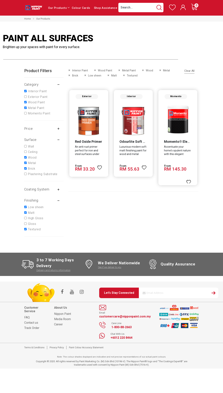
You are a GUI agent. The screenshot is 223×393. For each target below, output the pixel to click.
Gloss (32, 224)
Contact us (31, 322)
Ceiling (33, 152)
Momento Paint (39, 113)
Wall (31, 146)
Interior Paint (37, 91)
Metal (32, 163)
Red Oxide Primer (87, 142)
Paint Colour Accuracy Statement (86, 347)
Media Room (62, 319)
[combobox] (140, 7)
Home (27, 18)
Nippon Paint (62, 314)
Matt (31, 213)
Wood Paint (36, 102)
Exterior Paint (38, 97)
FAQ (27, 317)
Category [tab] (31, 84)
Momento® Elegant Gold (183, 142)
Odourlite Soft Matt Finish (139, 142)
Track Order (31, 328)
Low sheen (36, 207)
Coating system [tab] (36, 189)
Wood (32, 157)
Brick (31, 168)
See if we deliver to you (109, 267)
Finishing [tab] (31, 200)
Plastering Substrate (42, 174)
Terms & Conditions (34, 347)
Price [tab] (28, 129)
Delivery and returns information (53, 270)
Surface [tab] (30, 140)
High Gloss (35, 218)
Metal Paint (36, 108)
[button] (99, 166)
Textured (34, 229)
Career (58, 324)
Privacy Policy (57, 347)
